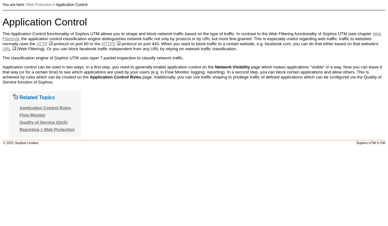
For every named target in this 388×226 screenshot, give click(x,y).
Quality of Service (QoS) (43, 122)
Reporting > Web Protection (47, 129)
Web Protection (39, 5)
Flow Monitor (32, 115)
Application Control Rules (45, 107)
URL (9, 48)
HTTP (44, 43)
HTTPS (111, 43)
